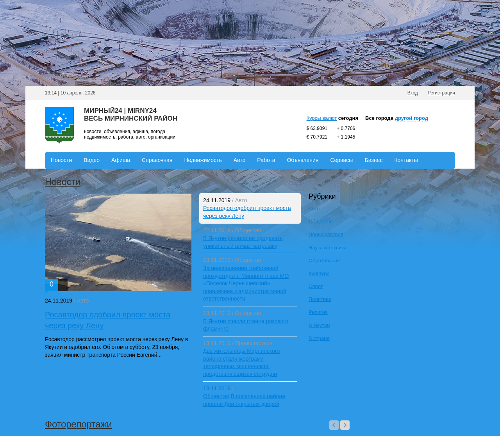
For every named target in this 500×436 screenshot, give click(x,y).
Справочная (157, 160)
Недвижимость (202, 160)
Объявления (302, 160)
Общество (248, 230)
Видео (92, 160)
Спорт (316, 286)
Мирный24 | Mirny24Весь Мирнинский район (130, 114)
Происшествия (254, 343)
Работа (266, 160)
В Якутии (319, 325)
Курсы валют (322, 118)
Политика (320, 299)
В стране (319, 338)
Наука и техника (328, 248)
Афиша (120, 160)
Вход (412, 93)
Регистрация (441, 93)
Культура (319, 273)
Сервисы (341, 160)
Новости (61, 160)
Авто (240, 160)
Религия (318, 312)
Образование (324, 260)
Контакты (406, 160)
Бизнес (373, 160)
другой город (411, 118)
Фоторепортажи (78, 424)
